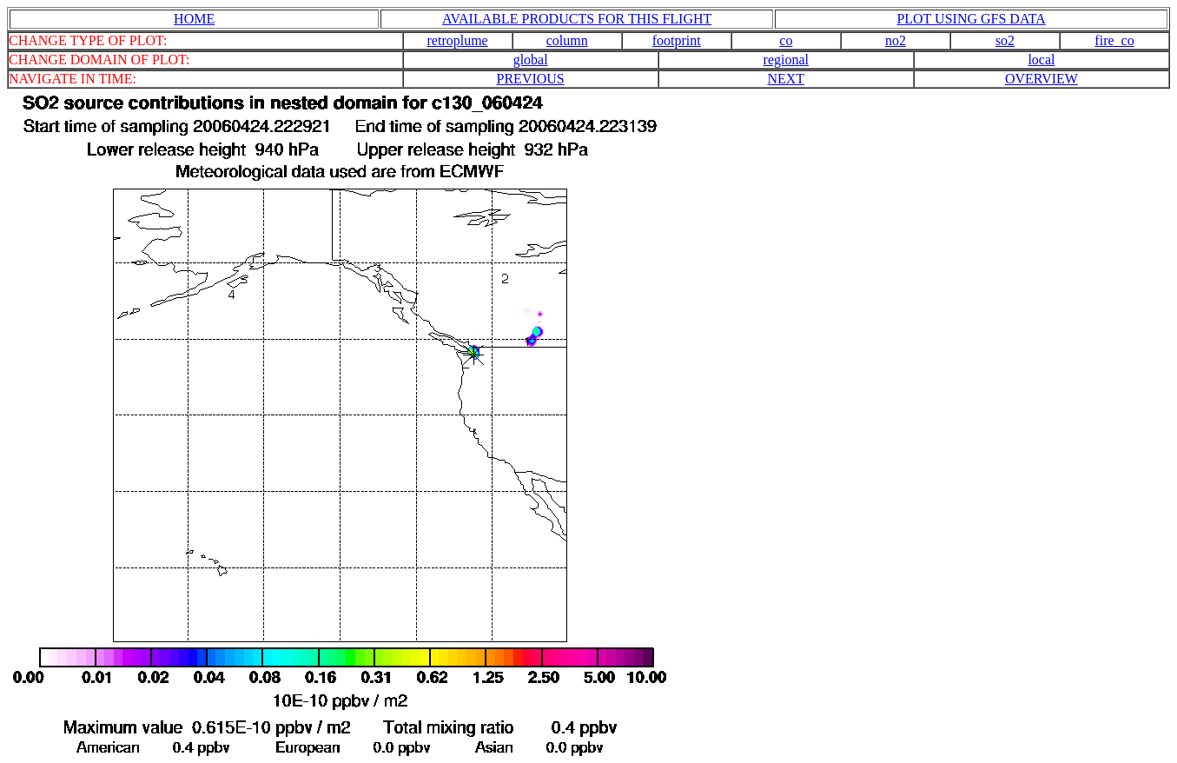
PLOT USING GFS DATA (970, 18)
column (567, 40)
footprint (676, 40)
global (530, 59)
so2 (1005, 40)
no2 (895, 40)
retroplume (457, 40)
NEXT (785, 78)
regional (786, 59)
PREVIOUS (531, 78)
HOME (194, 18)
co (785, 40)
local (1041, 59)
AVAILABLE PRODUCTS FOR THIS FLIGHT (576, 18)
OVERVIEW (1041, 78)
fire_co (1114, 40)
